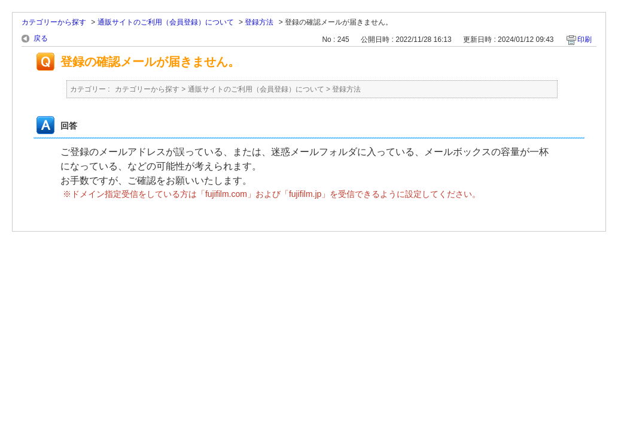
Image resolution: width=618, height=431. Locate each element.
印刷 (584, 39)
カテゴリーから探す (54, 22)
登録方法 (259, 22)
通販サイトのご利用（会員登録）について (166, 22)
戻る (41, 38)
